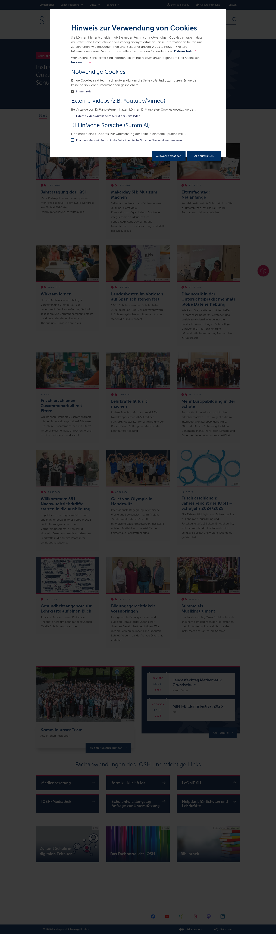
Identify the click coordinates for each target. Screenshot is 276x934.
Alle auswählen (204, 156)
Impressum (79, 62)
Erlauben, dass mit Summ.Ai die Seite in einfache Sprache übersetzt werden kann (129, 140)
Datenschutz (183, 51)
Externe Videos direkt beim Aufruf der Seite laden (108, 116)
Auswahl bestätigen (168, 156)
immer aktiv (83, 91)
